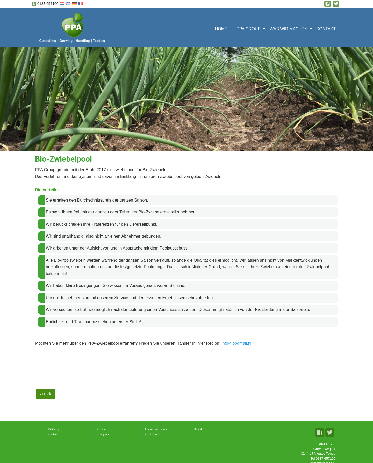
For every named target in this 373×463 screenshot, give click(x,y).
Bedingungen (103, 434)
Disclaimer (102, 429)
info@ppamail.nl (236, 343)
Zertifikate (52, 434)
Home (221, 29)
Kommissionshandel (156, 429)
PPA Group (248, 29)
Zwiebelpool (152, 434)
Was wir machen (288, 29)
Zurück (45, 394)
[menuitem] (223, 28)
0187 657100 (48, 4)
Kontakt (326, 29)
